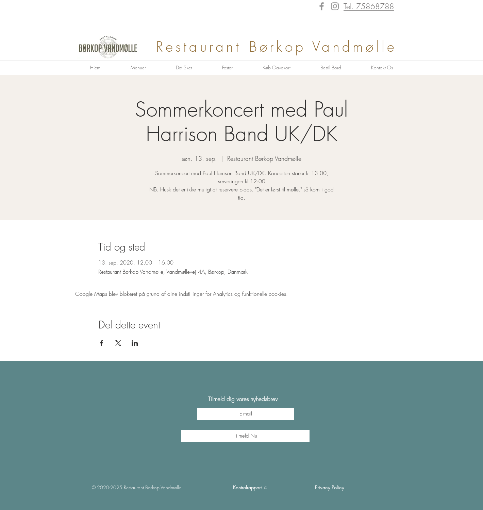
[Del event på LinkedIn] (135, 343)
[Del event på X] (118, 343)
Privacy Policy (329, 487)
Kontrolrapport (247, 487)
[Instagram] (335, 6)
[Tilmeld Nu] (245, 436)
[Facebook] (321, 6)
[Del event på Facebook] (101, 343)
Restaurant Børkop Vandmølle (280, 46)
